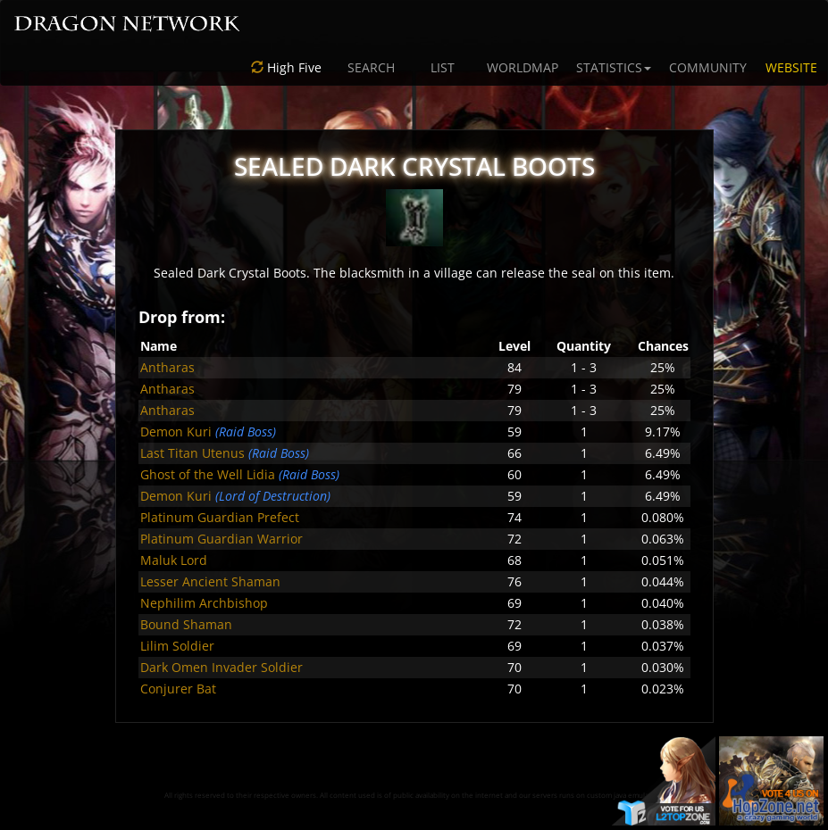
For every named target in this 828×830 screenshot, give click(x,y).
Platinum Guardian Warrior (221, 538)
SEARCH (371, 67)
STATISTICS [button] (613, 67)
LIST (443, 67)
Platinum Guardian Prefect (219, 517)
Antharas (167, 367)
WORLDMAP (522, 67)
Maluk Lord (173, 560)
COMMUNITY (708, 67)
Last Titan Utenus (192, 452)
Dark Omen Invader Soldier (221, 667)
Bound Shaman (186, 624)
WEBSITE (791, 67)
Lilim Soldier (177, 645)
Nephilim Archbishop (204, 602)
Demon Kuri (176, 431)
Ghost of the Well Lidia (207, 474)
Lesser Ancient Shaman (210, 581)
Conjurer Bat (178, 688)
